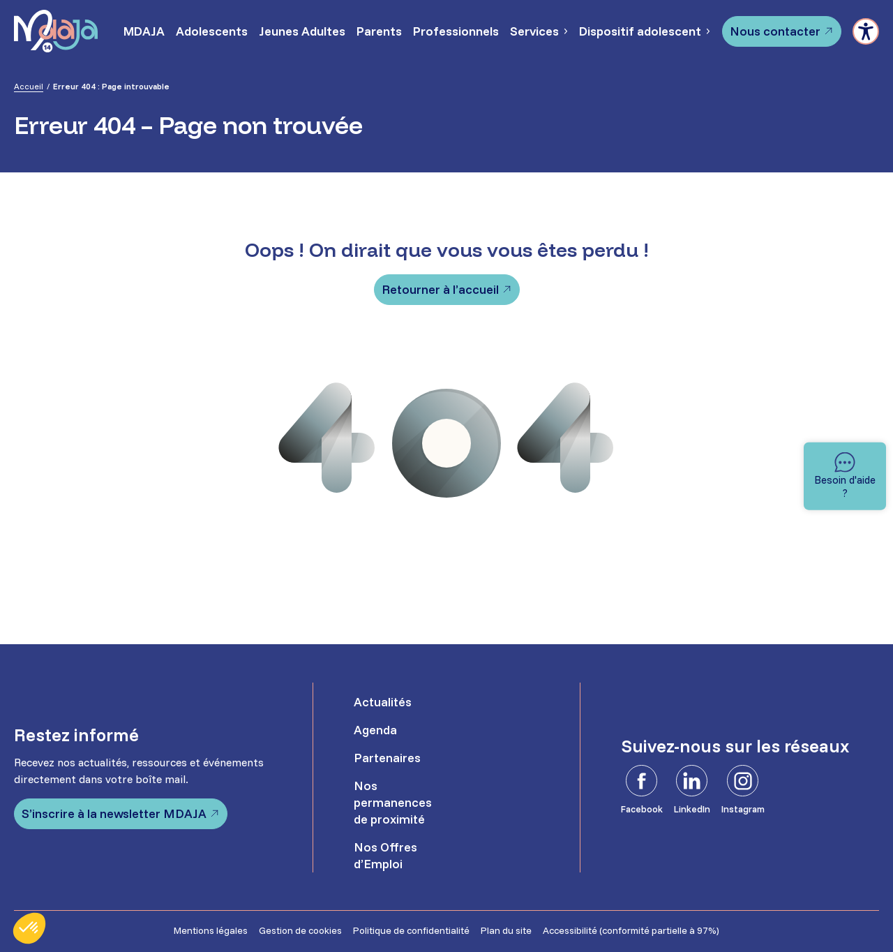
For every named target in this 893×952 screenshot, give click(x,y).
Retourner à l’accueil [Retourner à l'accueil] (440, 289)
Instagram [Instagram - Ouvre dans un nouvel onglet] (743, 809)
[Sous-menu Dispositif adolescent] (707, 31)
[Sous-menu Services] (565, 31)
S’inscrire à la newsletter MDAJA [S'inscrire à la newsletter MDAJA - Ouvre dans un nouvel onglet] (114, 813)
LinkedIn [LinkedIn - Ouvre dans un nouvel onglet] (692, 809)
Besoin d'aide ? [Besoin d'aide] (845, 486)
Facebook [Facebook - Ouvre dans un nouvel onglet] (642, 809)
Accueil (28, 86)
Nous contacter (775, 31)
